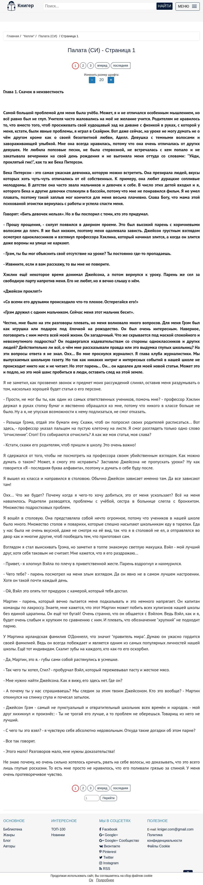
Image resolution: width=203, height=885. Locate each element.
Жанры (9, 835)
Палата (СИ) (47, 36)
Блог (7, 840)
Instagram (109, 863)
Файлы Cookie (158, 846)
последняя (120, 65)
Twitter (106, 857)
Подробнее (105, 880)
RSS (104, 869)
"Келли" (28, 36)
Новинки (58, 835)
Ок (91, 880)
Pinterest (107, 852)
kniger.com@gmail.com (176, 829)
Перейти (108, 798)
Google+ (108, 835)
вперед (102, 65)
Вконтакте (109, 846)
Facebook (108, 829)
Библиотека (12, 829)
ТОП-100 (58, 829)
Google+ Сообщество (119, 840)
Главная (13, 36)
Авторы (9, 846)
